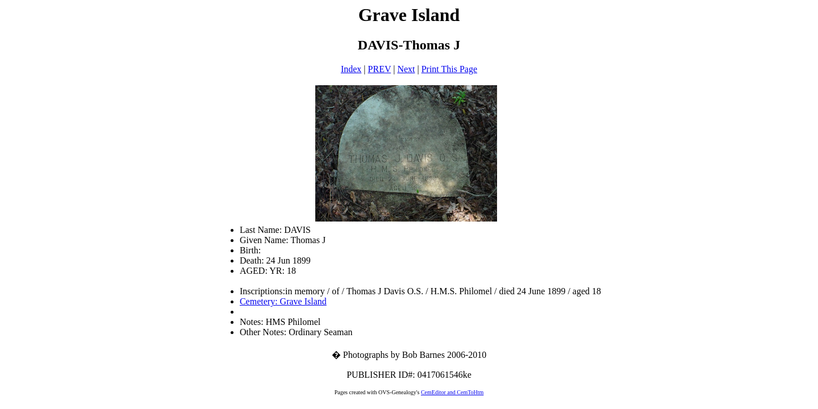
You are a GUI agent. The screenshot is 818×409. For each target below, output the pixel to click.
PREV (379, 69)
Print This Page (449, 69)
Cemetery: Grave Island (283, 301)
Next (406, 69)
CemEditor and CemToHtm (452, 392)
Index (351, 69)
